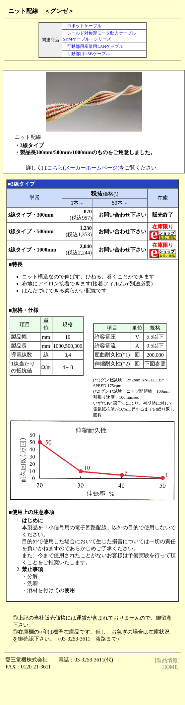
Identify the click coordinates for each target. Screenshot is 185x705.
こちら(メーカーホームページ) (83, 167)
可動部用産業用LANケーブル (93, 46)
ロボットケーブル (84, 25)
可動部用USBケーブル (86, 53)
